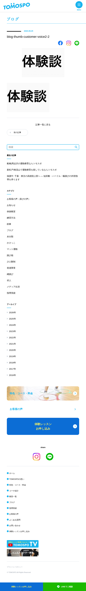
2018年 (12, 362)
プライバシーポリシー (15, 567)
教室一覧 (13, 496)
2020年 (12, 350)
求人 (9, 280)
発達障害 (11, 268)
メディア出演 (13, 286)
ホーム (12, 473)
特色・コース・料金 (17, 485)
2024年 (12, 325)
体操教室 (11, 211)
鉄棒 (9, 224)
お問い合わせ (14, 525)
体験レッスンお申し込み (19, 531)
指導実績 (11, 293)
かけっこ (11, 243)
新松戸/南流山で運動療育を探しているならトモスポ (32, 170)
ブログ (10, 230)
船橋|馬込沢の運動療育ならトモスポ (24, 163)
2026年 (12, 312)
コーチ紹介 (14, 491)
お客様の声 (14, 514)
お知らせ (11, 205)
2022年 (12, 337)
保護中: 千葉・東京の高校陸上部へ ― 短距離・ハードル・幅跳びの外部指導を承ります (42, 178)
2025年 (12, 319)
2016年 (12, 375)
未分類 (10, 236)
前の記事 (17, 132)
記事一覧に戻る (43, 124)
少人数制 (11, 261)
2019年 (12, 356)
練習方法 (11, 218)
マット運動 (12, 249)
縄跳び (10, 274)
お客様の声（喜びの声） (18, 199)
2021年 (12, 344)
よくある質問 (14, 520)
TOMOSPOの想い (16, 479)
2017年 (12, 369)
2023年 (12, 331)
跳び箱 (10, 255)
